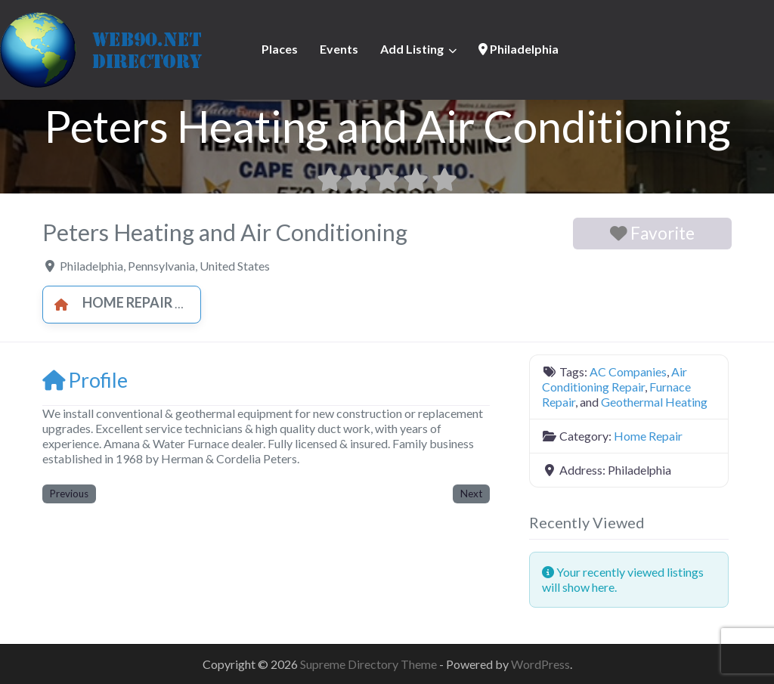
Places (280, 49)
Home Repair (109, 302)
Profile (85, 379)
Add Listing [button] (412, 49)
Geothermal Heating (654, 402)
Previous (69, 493)
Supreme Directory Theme (369, 664)
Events (339, 49)
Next (471, 493)
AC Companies (628, 371)
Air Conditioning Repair (614, 379)
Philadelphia (518, 49)
